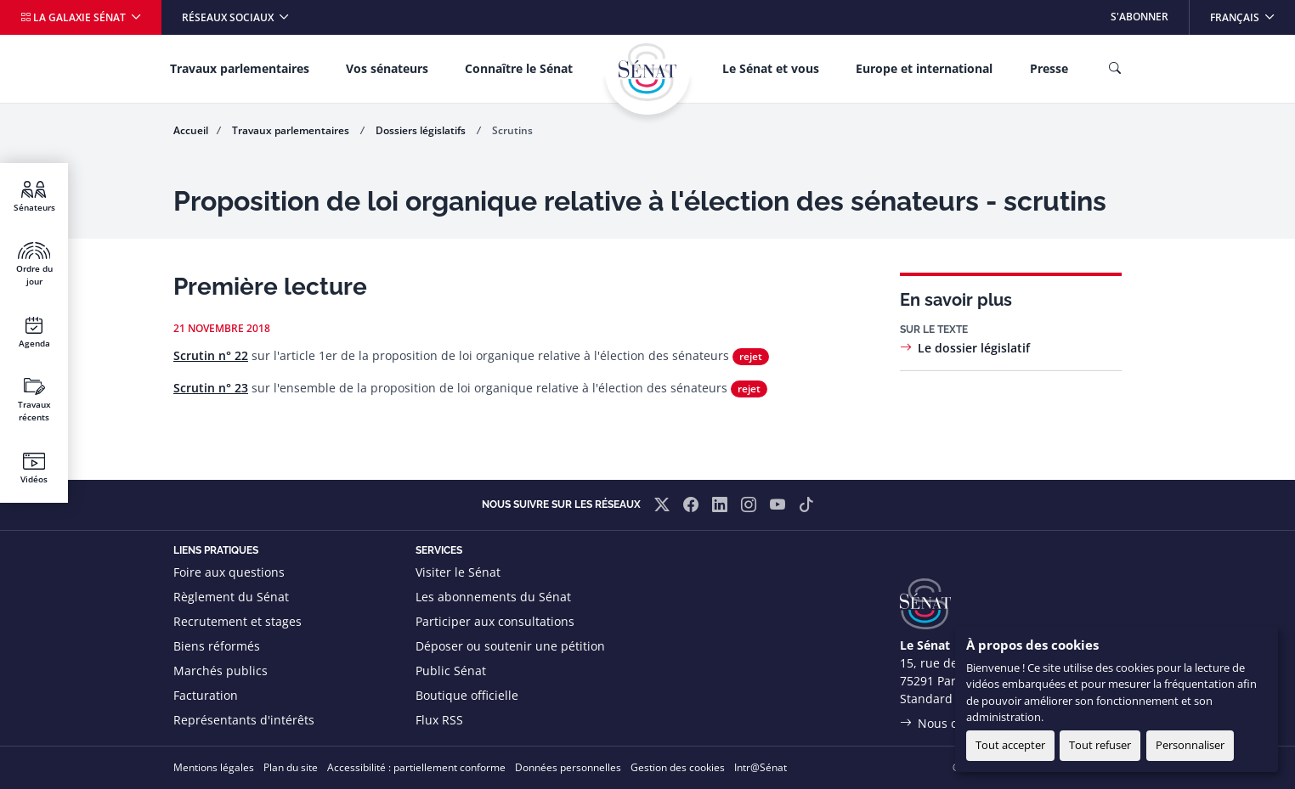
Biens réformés (216, 646)
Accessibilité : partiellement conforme (416, 767)
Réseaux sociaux (229, 17)
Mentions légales (213, 767)
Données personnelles (568, 767)
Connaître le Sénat (519, 68)
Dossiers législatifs (422, 130)
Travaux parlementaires (239, 68)
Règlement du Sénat (231, 597)
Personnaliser (1190, 744)
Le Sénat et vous (770, 68)
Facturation (205, 695)
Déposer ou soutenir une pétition (510, 646)
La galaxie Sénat (74, 17)
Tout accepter (1010, 744)
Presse (1049, 68)
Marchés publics (220, 670)
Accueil (190, 130)
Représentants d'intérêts (243, 720)
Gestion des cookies (678, 767)
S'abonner (1139, 16)
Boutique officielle (467, 695)
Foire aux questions (229, 572)
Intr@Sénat (760, 767)
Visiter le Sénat (458, 572)
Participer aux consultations (495, 621)
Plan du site (290, 767)
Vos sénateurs (387, 68)
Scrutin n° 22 (210, 355)
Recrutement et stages (237, 621)
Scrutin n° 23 (210, 388)
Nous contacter (961, 723)
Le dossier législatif (974, 348)
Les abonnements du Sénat (493, 597)
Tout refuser (1100, 744)
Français (1252, 12)
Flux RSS (439, 720)
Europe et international (924, 68)
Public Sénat (451, 670)
